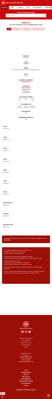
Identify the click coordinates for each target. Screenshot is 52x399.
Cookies (26, 347)
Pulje (26, 74)
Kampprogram (16, 29)
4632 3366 (7, 240)
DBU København (26, 379)
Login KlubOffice (26, 340)
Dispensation (26, 111)
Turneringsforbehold (26, 117)
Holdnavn (26, 56)
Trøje (19, 98)
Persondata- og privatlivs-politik (26, 389)
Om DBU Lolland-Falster (26, 338)
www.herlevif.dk (26, 81)
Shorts (26, 98)
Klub (26, 62)
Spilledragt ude (26, 104)
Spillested (26, 86)
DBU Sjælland (26, 383)
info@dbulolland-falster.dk (26, 361)
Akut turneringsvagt (26, 342)
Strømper (32, 98)
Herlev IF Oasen (26, 87)
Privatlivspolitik (26, 345)
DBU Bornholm (26, 372)
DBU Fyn (26, 374)
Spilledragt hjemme (26, 97)
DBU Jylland (26, 376)
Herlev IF (26, 63)
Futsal (26, 385)
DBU (26, 370)
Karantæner (26, 29)
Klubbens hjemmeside (26, 80)
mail (39, 238)
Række (26, 68)
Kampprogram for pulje (38, 29)
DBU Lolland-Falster (26, 381)
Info (9, 29)
